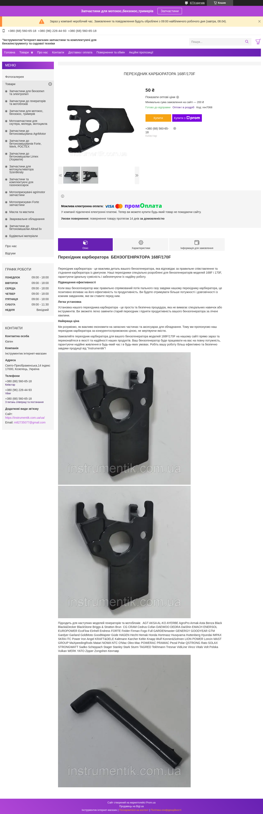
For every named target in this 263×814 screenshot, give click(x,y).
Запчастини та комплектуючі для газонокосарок (21, 182)
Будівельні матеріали (23, 236)
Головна (9, 52)
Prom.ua (150, 802)
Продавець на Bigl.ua (131, 806)
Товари (24, 52)
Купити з (187, 118)
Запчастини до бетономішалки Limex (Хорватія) (23, 156)
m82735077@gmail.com (30, 422)
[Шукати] (246, 42)
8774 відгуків (197, 2)
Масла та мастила (21, 212)
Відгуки (10, 253)
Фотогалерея (14, 76)
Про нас (42, 52)
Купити (158, 118)
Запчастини (170, 11)
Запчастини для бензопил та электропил (26, 92)
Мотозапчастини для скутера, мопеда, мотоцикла (28, 122)
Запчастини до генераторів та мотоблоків (27, 102)
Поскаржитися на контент (134, 810)
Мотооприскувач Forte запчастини (24, 203)
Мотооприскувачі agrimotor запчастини (27, 193)
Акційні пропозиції (141, 52)
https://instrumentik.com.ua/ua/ (25, 417)
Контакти (58, 52)
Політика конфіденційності (166, 810)
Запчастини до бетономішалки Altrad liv (25, 227)
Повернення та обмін (110, 52)
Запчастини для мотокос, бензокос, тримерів (26, 112)
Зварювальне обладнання (27, 219)
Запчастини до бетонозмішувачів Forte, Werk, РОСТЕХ (25, 143)
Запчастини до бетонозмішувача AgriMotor (27, 132)
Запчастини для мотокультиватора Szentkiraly (21, 169)
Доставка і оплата (80, 52)
